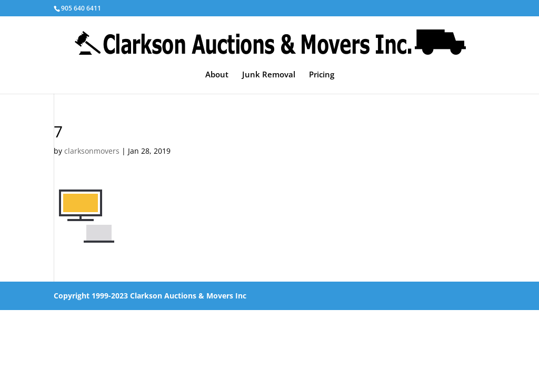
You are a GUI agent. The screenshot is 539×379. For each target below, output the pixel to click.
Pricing (321, 75)
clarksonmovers (91, 151)
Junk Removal (268, 75)
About (216, 75)
